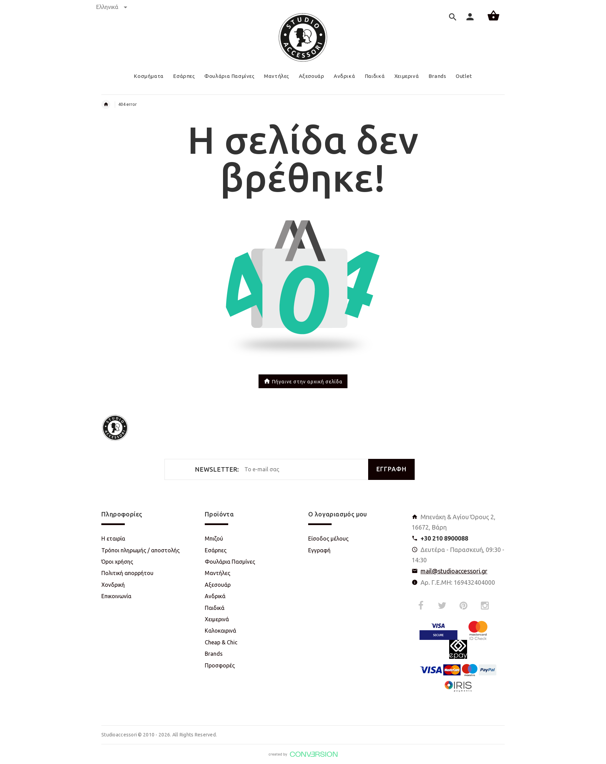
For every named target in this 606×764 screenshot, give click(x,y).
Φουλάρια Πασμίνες (230, 562)
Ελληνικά (111, 7)
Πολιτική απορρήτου (127, 573)
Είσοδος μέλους (328, 538)
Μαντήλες (217, 573)
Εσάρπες (215, 550)
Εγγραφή (319, 550)
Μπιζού (214, 538)
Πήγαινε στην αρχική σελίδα (303, 382)
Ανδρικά (215, 596)
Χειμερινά (217, 619)
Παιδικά (214, 608)
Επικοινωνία (116, 596)
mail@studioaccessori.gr (454, 570)
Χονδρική (113, 585)
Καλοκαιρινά (220, 630)
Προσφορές (220, 665)
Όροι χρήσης (117, 562)
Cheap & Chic (221, 642)
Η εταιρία (113, 538)
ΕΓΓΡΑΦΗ (391, 469)
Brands (214, 654)
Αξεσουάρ (218, 585)
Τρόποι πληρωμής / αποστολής (140, 550)
